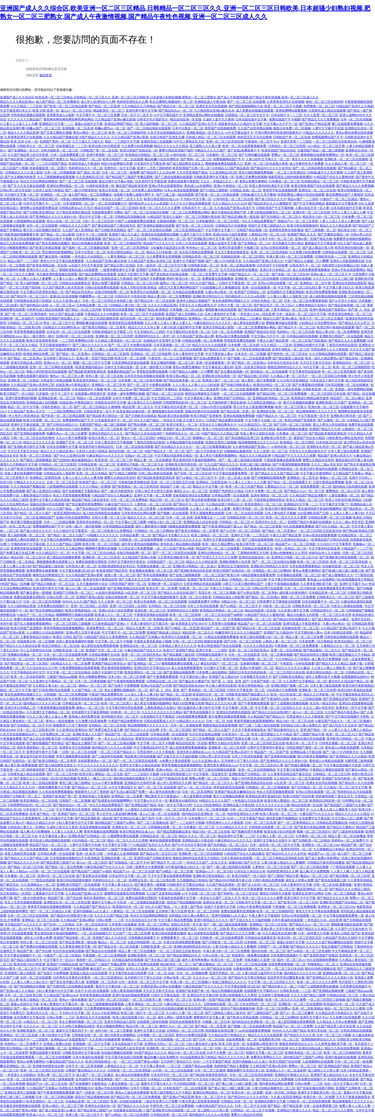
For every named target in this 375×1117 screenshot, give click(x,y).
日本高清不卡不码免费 (272, 265)
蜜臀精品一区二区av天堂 (343, 491)
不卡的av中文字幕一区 (195, 199)
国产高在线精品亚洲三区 (242, 438)
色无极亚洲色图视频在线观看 (56, 274)
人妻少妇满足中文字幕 (57, 818)
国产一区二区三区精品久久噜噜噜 (97, 407)
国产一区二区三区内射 (62, 774)
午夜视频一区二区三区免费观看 (296, 646)
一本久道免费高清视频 (195, 796)
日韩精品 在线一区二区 (245, 190)
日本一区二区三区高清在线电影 (251, 1075)
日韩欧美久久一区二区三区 (35, 146)
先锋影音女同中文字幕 (110, 402)
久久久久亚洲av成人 (67, 301)
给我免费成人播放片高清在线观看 (301, 194)
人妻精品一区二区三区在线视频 (132, 911)
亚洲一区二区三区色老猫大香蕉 (266, 163)
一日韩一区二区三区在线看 (78, 752)
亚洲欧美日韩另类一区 (346, 416)
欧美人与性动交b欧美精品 (139, 287)
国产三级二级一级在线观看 (175, 194)
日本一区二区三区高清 (62, 482)
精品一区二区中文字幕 (24, 407)
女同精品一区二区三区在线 (167, 606)
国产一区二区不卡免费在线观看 (130, 345)
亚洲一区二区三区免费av (273, 1008)
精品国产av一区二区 (322, 854)
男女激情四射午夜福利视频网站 (195, 460)
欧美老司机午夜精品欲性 (96, 447)
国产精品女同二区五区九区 (158, 854)
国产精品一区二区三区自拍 (165, 393)
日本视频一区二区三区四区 (155, 1035)
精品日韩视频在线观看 (87, 243)
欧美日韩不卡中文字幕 (299, 898)
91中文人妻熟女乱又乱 (188, 141)
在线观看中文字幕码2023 (261, 991)
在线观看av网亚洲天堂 (90, 393)
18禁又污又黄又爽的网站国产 (178, 287)
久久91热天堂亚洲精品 (292, 380)
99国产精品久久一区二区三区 (249, 274)
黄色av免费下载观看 (106, 283)
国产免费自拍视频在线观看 (39, 946)
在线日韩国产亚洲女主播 (167, 137)
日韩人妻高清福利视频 (126, 991)
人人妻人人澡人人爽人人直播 (210, 508)
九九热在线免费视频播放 (56, 792)
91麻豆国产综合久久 (119, 504)
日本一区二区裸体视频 (276, 654)
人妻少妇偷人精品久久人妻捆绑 (205, 699)
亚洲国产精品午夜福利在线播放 (309, 522)
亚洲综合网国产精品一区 (121, 124)
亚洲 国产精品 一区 (313, 730)
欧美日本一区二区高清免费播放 (26, 849)
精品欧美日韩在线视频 (173, 416)
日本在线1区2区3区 (329, 442)
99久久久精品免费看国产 (259, 221)
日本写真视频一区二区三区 (172, 345)
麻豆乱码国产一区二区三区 (220, 663)
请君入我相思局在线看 (20, 854)
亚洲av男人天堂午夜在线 (83, 632)
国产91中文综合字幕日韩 (189, 845)
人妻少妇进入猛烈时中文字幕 (181, 327)
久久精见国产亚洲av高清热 (268, 1066)
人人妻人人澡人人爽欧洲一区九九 (76, 278)
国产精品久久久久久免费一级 (240, 933)
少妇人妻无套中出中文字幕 (74, 823)
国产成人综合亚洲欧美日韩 (42, 739)
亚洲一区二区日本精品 (91, 473)
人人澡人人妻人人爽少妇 (347, 513)
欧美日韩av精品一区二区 (183, 376)
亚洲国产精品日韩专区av (109, 663)
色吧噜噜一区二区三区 (319, 106)
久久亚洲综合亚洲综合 (71, 730)
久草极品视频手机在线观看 (185, 442)
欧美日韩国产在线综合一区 (139, 150)
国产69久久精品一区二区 (332, 526)
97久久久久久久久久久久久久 (98, 765)
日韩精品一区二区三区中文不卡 (247, 115)
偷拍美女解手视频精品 (171, 318)
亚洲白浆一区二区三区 (323, 407)
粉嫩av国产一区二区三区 (43, 128)
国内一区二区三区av (190, 849)
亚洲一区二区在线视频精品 (257, 769)
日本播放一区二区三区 (284, 181)
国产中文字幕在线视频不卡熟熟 (347, 716)
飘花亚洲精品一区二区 (312, 889)
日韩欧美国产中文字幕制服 (274, 208)
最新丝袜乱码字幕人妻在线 (354, 460)
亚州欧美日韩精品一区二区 (345, 739)
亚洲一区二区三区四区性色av (249, 650)
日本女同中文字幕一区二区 (127, 876)
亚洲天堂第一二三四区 (296, 141)
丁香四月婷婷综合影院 (341, 345)
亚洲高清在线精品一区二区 (95, 522)
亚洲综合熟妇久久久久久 (106, 433)
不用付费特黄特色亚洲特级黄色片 (278, 133)
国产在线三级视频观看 (185, 575)
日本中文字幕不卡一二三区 (42, 203)
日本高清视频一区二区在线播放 (347, 385)
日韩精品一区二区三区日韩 (140, 283)
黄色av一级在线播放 (60, 721)
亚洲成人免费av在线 (57, 1044)
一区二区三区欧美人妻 (179, 809)
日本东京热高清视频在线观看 (144, 376)
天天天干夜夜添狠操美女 (232, 252)
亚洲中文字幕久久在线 (149, 1030)
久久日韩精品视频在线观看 (328, 354)
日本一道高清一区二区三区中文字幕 (162, 265)
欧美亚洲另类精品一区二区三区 (350, 314)
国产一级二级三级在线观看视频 (225, 924)
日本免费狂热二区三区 (55, 734)
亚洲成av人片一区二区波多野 (199, 389)
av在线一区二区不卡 (137, 1008)
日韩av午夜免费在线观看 (254, 907)
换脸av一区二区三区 (333, 478)
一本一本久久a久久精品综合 (114, 739)
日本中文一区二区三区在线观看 (180, 349)
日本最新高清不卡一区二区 (113, 420)
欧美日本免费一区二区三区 (42, 420)
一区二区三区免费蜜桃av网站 (190, 212)
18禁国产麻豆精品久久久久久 (85, 1070)
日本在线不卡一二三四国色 (128, 659)
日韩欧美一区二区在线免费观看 (141, 539)
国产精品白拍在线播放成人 (291, 619)
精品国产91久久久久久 (158, 243)
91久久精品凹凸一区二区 (255, 424)
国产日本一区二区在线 (208, 1039)
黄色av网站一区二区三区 (90, 133)
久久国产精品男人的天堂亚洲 (28, 155)
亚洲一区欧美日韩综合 (250, 367)
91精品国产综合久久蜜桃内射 (334, 177)
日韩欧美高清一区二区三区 (311, 606)
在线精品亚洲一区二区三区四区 (243, 256)
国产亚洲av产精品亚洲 (314, 124)
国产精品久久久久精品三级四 (350, 889)
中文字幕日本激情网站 (315, 473)
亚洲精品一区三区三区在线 (40, 920)
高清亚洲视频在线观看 (94, 827)
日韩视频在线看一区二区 (165, 827)
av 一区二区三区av (62, 305)
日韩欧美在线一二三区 (330, 256)
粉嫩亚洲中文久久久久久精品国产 (238, 632)
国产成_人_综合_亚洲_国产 (230, 681)
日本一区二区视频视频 (60, 172)
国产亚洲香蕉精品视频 (280, 756)
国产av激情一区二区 (331, 420)
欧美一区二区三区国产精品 (244, 486)
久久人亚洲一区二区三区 (321, 115)
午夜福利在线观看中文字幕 (177, 898)
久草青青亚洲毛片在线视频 (285, 102)
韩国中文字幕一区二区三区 (264, 1053)
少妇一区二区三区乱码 (98, 221)
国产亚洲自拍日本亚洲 (272, 1048)
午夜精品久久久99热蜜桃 (102, 314)
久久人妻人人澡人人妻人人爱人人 (168, 323)
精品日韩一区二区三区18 (166, 500)
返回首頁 (45, 75)
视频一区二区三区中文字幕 (91, 363)
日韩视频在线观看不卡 (211, 654)
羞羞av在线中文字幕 (89, 124)
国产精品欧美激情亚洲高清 (87, 371)
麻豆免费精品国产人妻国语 (344, 194)
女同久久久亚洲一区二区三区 (146, 969)
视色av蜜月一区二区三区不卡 (20, 969)
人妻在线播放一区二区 (344, 495)
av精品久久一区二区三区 (40, 1022)
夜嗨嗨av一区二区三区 (207, 438)
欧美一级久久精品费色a (321, 358)
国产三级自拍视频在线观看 (173, 177)
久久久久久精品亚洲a (162, 305)
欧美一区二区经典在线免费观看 (132, 769)
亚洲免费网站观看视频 (291, 110)
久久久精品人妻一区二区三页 (345, 163)
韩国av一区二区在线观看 (94, 398)
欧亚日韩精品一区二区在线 (60, 646)
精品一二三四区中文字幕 (122, 141)
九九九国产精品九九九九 (221, 464)
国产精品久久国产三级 (219, 349)
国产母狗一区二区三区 (196, 159)
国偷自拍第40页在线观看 (202, 411)
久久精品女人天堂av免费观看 (336, 1022)
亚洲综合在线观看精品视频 (160, 234)
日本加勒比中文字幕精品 (157, 716)
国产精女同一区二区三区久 (29, 296)
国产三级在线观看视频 (257, 539)
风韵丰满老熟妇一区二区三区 (37, 747)
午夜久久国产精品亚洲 (272, 340)
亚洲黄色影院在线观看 (26, 548)
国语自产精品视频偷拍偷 (184, 902)
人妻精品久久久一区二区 (281, 486)
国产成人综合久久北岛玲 (340, 725)
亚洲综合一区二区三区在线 (317, 190)
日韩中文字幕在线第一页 (121, 367)
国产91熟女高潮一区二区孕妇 (257, 593)
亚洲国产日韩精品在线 (62, 964)
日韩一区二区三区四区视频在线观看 (198, 641)
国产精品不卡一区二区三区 (296, 327)
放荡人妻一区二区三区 (119, 575)
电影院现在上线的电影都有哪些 (290, 177)
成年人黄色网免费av (196, 960)
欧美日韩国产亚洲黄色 (206, 416)
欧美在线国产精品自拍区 (278, 150)
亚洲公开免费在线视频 (251, 177)
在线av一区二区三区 (139, 455)
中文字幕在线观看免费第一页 (233, 473)
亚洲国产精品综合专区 (260, 332)
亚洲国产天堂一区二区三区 (74, 442)
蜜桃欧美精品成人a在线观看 (79, 270)
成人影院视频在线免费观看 (296, 1022)
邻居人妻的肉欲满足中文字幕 (269, 186)
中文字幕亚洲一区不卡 (313, 416)
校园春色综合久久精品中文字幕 (240, 124)
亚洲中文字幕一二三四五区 (249, 535)
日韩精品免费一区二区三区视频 (330, 517)
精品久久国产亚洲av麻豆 (280, 318)
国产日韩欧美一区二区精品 (311, 840)
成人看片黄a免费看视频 (20, 765)
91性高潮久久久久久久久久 (183, 539)
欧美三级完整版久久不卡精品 (349, 654)
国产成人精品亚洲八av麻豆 (331, 619)
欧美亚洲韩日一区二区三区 (263, 504)
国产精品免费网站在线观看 (97, 274)
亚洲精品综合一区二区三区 (351, 363)
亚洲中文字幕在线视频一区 (221, 539)
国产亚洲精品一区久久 (23, 150)
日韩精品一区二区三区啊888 (154, 531)
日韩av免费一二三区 (110, 920)
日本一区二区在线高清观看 (134, 447)
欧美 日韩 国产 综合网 (68, 619)
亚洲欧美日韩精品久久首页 (269, 566)
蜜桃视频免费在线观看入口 (224, 163)
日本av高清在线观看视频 (181, 190)
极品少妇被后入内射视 (302, 615)
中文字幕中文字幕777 (220, 230)
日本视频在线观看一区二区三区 (299, 575)
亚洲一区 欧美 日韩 (89, 854)
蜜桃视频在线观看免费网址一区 (322, 155)
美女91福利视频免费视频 (256, 172)
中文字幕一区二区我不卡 (291, 809)
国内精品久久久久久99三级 (62, 469)
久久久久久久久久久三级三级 (333, 278)
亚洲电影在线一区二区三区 (276, 411)
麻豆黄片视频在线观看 (26, 522)
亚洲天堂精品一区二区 (224, 973)
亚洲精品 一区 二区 (53, 194)
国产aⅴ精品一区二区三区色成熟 (127, 1114)
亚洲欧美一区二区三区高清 (101, 557)
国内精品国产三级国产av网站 (115, 823)
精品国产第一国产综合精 (65, 898)
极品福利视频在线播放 (292, 429)
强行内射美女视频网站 (312, 756)
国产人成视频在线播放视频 (289, 703)
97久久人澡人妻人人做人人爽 (46, 716)
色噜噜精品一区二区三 (323, 964)
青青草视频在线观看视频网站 (64, 628)
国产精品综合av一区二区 (175, 110)
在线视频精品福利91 (355, 677)
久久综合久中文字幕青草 (334, 544)
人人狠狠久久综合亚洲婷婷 (45, 632)
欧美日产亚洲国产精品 (179, 650)
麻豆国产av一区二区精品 (107, 969)
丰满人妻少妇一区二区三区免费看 (290, 256)
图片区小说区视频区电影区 (42, 230)
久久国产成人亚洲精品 (77, 230)
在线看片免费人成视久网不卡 (134, 194)
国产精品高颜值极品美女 (174, 831)
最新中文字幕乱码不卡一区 (74, 1030)
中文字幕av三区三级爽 (130, 522)
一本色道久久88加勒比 (20, 1075)
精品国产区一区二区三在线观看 (218, 548)
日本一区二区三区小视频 (333, 1035)
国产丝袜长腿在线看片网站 (315, 1088)
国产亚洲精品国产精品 (140, 805)
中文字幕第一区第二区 (237, 708)
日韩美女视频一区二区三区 (338, 743)
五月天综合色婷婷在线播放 (239, 270)
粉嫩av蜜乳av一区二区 (110, 128)
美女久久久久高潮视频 (307, 159)
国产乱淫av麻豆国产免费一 (129, 792)
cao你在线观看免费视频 (254, 1030)
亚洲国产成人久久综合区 (109, 938)
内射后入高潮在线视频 (347, 606)
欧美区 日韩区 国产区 (68, 637)
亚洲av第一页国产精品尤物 (313, 239)
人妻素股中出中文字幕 (48, 893)
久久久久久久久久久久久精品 (161, 712)
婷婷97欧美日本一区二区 (183, 278)
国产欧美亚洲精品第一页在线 (46, 265)
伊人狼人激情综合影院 (221, 685)
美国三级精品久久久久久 (229, 982)
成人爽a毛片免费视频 (314, 871)
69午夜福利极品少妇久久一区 (185, 867)
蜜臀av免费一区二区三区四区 (209, 778)
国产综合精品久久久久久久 (173, 447)
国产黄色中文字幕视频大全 (79, 929)
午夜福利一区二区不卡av (262, 141)
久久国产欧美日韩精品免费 (23, 469)
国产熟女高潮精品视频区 (53, 243)
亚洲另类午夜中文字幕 (141, 110)
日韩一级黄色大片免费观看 (145, 867)
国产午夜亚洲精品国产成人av (222, 526)
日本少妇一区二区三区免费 (127, 677)
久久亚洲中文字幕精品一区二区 (51, 681)
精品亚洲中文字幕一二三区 (236, 836)
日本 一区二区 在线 (179, 517)
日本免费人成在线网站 (147, 190)
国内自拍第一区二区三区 (137, 318)
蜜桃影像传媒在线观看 (220, 309)
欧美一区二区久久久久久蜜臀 (160, 208)
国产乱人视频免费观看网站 (32, 623)
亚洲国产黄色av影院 (90, 597)
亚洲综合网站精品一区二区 (66, 186)
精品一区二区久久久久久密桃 (127, 840)
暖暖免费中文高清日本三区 (246, 1070)
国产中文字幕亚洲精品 (308, 203)
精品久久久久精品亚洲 (23, 133)
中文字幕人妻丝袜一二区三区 (160, 1066)
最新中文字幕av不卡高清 (109, 902)
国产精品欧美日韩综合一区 (105, 416)
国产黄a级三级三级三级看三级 (343, 570)
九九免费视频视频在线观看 (102, 1008)
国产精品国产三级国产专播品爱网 (129, 177)
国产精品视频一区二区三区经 (349, 876)
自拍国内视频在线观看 (116, 1053)
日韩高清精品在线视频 (356, 1030)
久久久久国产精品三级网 (64, 544)
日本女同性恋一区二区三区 (258, 1004)
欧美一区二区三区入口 (341, 734)
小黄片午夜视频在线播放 (282, 584)
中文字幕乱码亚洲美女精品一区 (42, 292)
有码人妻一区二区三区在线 (104, 376)
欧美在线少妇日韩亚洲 (104, 146)
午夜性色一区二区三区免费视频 (170, 358)
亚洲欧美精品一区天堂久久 (205, 133)
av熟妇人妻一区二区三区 (280, 641)
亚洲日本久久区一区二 (42, 270)
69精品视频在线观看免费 (258, 575)
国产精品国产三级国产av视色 (91, 871)
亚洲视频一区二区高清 (77, 128)
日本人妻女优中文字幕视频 (113, 442)
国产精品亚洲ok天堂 (210, 469)
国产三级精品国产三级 (262, 1013)
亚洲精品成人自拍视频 (42, 402)
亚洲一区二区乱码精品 (286, 650)
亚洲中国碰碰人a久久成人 (91, 911)
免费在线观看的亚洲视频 (238, 911)
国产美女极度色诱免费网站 (84, 504)
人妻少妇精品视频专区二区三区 (269, 212)
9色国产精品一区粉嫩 (15, 584)
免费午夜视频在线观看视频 (32, 619)
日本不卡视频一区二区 (145, 1088)
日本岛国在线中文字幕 (251, 119)
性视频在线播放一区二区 (154, 566)
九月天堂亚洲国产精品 (192, 172)
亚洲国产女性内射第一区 (339, 778)
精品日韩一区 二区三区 (142, 1026)
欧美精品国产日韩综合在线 (330, 539)
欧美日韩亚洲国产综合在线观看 (313, 186)
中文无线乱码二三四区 (149, 332)
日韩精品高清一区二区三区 (201, 256)
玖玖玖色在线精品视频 (204, 734)
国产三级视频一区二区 (320, 230)
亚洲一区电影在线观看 (126, 1101)
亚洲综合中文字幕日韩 (202, 995)
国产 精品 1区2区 (88, 172)
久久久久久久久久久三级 (272, 805)
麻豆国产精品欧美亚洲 (131, 186)
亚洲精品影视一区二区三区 (57, 398)
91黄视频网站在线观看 (29, 221)
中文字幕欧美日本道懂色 (73, 809)
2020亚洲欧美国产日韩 (312, 513)
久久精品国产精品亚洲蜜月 (308, 495)
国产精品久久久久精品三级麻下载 (339, 663)
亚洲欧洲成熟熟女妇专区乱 (116, 566)
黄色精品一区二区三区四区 (207, 690)
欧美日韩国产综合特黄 (298, 796)
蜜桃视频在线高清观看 (167, 411)
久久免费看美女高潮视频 (163, 256)
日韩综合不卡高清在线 (130, 296)
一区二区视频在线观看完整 (146, 902)
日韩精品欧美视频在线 (133, 482)
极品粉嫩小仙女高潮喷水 (162, 159)
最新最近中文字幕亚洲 (341, 203)
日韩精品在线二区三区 (162, 681)
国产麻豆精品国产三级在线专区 (113, 225)
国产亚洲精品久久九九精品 (348, 756)
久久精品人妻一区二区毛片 (289, 376)
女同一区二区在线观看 (42, 225)
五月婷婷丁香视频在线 (274, 995)
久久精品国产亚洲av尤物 (139, 557)
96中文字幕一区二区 (317, 367)
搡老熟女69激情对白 (183, 800)
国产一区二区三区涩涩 (130, 1079)
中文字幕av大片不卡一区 (281, 124)
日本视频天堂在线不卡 (255, 677)
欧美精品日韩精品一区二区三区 (147, 155)
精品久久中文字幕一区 (208, 486)
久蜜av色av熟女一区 (219, 292)
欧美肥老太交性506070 (191, 623)
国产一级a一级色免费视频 (31, 1008)
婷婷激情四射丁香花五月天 (45, 769)
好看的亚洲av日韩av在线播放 (161, 986)
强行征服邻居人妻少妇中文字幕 (199, 708)
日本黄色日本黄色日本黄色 (71, 977)
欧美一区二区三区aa (118, 389)
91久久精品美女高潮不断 (17, 699)
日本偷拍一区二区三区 (221, 155)
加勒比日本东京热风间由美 (247, 672)
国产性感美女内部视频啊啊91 (112, 800)
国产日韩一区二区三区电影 (292, 424)
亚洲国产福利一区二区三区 (76, 814)
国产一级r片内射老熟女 (81, 190)
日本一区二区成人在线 (234, 478)
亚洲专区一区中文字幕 (119, 168)
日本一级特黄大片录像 (155, 367)
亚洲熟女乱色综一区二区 (324, 447)
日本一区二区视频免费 (186, 725)
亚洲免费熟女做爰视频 (42, 570)
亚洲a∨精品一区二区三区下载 (62, 1106)
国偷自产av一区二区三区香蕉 (298, 221)
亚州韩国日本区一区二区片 (120, 716)
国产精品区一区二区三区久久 (213, 783)
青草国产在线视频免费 (220, 128)
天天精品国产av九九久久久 (23, 924)
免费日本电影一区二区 (248, 508)
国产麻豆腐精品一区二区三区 (213, 964)
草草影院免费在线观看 (239, 340)
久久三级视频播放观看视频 (56, 177)
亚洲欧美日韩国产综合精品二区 (342, 902)
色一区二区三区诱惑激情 (29, 314)
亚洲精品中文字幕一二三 (56, 124)
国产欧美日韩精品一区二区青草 (104, 327)
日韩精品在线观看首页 (74, 283)
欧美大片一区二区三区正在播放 (321, 318)
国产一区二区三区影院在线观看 (174, 553)
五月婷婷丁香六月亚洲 (171, 911)
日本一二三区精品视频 (59, 522)
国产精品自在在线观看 (101, 951)
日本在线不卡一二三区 (286, 115)
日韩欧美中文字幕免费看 (245, 889)
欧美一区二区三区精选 (36, 455)
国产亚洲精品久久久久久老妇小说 (53, 217)
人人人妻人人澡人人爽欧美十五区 (333, 809)
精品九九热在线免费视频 (17, 243)
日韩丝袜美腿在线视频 (295, 278)
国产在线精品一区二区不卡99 (31, 725)
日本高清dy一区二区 (236, 734)
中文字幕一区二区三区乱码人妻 (299, 287)
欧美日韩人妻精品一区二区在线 (101, 774)
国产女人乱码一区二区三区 (260, 884)
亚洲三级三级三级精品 (255, 464)
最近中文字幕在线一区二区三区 (117, 986)
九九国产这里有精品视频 (255, 128)
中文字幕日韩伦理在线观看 (287, 579)
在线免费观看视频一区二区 (199, 270)
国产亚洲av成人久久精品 (17, 991)
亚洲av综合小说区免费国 (230, 234)
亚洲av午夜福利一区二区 (257, 668)
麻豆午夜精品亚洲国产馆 (228, 212)
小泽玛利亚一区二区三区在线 (233, 199)
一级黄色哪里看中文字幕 (117, 270)
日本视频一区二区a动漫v (187, 309)
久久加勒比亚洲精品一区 (264, 402)
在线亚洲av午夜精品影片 (73, 385)
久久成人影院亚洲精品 (286, 1097)
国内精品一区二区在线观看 (269, 371)
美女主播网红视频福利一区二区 (171, 102)
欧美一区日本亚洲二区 (286, 694)
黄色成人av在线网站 (198, 186)
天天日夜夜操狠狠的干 (55, 345)
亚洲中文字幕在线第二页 (28, 424)
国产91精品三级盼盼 (214, 190)
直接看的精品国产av (121, 371)
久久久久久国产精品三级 (111, 915)
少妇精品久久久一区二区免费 (70, 663)
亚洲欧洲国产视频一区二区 (289, 685)
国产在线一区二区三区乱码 (195, 225)
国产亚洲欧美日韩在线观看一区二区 (344, 557)
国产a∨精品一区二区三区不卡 (196, 478)
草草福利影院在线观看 (229, 787)
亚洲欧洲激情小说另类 (235, 562)
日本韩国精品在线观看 (118, 526)
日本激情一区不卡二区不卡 (54, 393)
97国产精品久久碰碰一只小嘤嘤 (307, 261)
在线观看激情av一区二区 (209, 619)
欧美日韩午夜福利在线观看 (335, 327)
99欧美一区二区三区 (277, 606)
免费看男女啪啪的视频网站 (352, 239)
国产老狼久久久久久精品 (31, 778)
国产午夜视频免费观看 (162, 677)
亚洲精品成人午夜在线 (210, 102)
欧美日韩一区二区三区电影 (101, 544)
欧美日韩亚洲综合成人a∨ (161, 199)
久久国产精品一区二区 (87, 690)
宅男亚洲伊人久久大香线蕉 (329, 349)
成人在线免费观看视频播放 (311, 270)
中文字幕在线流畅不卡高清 (342, 765)
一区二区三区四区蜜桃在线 (99, 318)
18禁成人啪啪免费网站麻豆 (78, 199)
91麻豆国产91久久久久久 (316, 814)
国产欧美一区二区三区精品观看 (65, 106)
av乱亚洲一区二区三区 (140, 593)
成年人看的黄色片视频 (150, 526)
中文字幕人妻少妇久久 (338, 287)
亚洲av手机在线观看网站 (165, 186)
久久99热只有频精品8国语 (77, 1026)
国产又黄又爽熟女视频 (56, 133)
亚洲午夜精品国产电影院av (328, 309)
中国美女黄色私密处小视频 (152, 641)
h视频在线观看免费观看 (184, 526)
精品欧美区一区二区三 (108, 110)
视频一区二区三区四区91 (314, 831)
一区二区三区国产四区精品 (308, 340)
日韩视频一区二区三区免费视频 (65, 694)
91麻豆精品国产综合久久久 (143, 650)
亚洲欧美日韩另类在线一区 (184, 464)
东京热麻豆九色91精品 (287, 243)
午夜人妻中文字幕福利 (264, 915)
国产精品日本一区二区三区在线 (125, 239)
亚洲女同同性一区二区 (296, 849)
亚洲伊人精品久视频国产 (193, 301)
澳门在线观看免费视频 (347, 124)
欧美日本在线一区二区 (114, 190)
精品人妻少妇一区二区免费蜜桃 (169, 296)
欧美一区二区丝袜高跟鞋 (28, 677)
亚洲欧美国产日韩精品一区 (232, 398)
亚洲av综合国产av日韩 (156, 685)
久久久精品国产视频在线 (60, 137)
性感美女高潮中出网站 (307, 893)
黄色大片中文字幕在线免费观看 (62, 261)
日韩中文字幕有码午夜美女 (127, 562)
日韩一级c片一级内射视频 (83, 526)
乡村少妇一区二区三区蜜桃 (113, 1030)
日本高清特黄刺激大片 (175, 774)
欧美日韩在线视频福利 (302, 225)
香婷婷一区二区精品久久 (93, 960)
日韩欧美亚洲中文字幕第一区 (213, 177)
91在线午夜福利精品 (110, 593)
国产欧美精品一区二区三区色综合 (135, 486)
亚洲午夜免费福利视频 (20, 398)
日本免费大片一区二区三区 (207, 818)
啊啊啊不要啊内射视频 (101, 548)
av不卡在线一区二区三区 (199, 893)
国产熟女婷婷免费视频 (200, 500)
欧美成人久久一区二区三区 (113, 615)
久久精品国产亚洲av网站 (77, 920)
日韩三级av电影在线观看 (155, 473)
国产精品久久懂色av (340, 827)
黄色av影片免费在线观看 (232, 336)
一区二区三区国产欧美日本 (221, 575)
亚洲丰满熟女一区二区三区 (290, 349)
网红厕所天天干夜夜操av (162, 796)
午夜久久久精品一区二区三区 (230, 588)
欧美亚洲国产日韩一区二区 (191, 168)
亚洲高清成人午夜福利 (84, 163)
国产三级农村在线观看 (107, 756)
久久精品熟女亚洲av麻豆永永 (214, 110)
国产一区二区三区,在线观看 (246, 102)
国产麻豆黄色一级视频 (54, 256)
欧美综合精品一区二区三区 (272, 385)
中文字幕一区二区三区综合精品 (93, 553)
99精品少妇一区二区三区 (174, 438)
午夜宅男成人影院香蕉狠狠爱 (199, 1101)
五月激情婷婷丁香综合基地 (227, 402)
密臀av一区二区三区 (285, 155)
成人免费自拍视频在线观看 (255, 110)
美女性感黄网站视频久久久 (231, 301)
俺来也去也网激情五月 (48, 575)
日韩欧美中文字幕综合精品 (185, 884)
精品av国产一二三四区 (303, 199)
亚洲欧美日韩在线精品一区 (211, 876)
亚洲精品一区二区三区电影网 (150, 354)
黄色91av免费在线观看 (191, 1035)
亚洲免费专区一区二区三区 (105, 628)
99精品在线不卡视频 (57, 239)
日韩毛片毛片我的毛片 (153, 119)
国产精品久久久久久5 (305, 946)
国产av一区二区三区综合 (195, 787)
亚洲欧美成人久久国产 (331, 402)
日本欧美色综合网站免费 (138, 513)
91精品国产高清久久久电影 (354, 106)
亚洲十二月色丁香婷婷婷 (154, 168)
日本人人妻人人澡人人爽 (348, 212)
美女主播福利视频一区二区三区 (172, 363)
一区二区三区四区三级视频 (71, 623)
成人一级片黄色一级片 (38, 336)
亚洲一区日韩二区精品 (280, 1092)
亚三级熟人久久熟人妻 (205, 146)
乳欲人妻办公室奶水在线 (257, 433)
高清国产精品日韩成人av (138, 469)
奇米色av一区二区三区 (201, 248)
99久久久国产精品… (203, 283)
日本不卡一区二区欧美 (91, 234)
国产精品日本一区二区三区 (176, 106)
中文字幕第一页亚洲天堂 (210, 774)
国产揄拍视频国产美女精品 (45, 743)
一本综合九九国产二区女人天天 (120, 199)
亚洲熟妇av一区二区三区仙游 (61, 579)
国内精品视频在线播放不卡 (132, 778)
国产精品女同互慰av (79, 292)
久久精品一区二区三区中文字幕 (345, 787)
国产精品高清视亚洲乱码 (40, 199)
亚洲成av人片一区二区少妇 (214, 871)
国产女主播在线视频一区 (231, 371)
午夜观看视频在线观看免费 (282, 460)
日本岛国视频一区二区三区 (173, 1039)
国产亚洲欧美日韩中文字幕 (206, 239)
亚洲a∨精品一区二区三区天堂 (176, 769)
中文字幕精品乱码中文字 (28, 672)
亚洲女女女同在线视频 (211, 106)
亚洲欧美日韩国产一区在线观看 (341, 336)
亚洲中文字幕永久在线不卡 (272, 840)
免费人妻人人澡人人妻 (354, 1106)
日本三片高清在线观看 (191, 243)
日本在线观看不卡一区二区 (320, 601)
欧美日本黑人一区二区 (182, 424)
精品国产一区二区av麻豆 (347, 398)
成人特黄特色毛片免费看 (306, 163)
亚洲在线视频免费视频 (238, 416)
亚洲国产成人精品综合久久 (329, 1075)
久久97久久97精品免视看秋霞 (190, 203)
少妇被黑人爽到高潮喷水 (21, 539)
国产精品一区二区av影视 (57, 234)
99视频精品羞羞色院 (238, 451)
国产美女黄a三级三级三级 (162, 960)
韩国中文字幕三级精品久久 (267, 225)
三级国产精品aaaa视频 (62, 677)
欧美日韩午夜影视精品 (280, 508)
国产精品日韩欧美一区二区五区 (53, 584)
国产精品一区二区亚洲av (73, 354)
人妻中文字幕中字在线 (327, 128)
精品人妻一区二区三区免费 (304, 637)
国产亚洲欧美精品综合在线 (193, 570)
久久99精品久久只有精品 (138, 106)
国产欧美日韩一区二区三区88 (298, 902)
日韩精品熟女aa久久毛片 (76, 208)
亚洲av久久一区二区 (57, 363)
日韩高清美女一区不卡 (99, 411)
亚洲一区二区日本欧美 (195, 597)
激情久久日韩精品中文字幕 (19, 464)
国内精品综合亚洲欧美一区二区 (204, 814)
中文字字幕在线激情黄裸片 (160, 597)
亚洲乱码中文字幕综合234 (152, 668)
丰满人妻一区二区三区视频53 (190, 982)
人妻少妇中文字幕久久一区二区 (268, 159)
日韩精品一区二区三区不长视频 (253, 1110)
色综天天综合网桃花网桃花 (39, 181)
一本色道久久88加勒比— (89, 256)
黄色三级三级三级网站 (74, 783)
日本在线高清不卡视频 (87, 389)
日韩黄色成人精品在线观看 (327, 110)
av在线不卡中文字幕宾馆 (85, 265)
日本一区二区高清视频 (356, 119)
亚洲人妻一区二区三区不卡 (56, 1075)
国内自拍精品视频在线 (320, 969)
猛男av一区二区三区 (174, 283)
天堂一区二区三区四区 (175, 730)
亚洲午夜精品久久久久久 (211, 920)
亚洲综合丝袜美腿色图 (355, 964)
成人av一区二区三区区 (76, 110)
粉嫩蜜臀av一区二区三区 (96, 296)
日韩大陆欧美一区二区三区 (60, 150)
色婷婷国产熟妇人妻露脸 (231, 1066)
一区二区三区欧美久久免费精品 (111, 531)
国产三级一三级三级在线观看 (259, 725)
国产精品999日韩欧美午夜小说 (230, 880)
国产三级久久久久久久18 (89, 345)
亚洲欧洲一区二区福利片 (17, 318)
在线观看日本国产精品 (181, 929)
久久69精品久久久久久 (231, 827)
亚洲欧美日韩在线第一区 (219, 376)
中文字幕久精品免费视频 (175, 920)
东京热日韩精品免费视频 (196, 252)
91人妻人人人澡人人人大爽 (19, 124)
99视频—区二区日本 (216, 1022)
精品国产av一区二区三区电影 (295, 544)
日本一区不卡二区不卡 (136, 115)
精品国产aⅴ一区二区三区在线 (47, 1084)
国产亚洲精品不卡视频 (92, 659)
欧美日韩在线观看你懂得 (74, 880)
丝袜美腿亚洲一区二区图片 (48, 168)
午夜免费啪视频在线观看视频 (79, 668)
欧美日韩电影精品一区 (141, 349)
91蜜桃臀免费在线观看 (123, 836)
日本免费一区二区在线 (243, 345)
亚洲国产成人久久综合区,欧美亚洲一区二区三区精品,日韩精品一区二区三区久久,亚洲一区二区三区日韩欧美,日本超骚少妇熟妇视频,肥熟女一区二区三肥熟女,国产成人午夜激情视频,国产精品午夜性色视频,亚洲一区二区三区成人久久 (159, 97)
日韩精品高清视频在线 (130, 217)
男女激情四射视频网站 (57, 252)
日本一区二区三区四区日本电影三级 (107, 301)
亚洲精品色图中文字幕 (308, 345)
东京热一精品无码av (324, 703)
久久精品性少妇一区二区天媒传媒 (297, 778)
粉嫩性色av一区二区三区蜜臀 (67, 433)
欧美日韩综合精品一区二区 (126, 252)
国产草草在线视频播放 (152, 575)
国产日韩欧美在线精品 (110, 230)
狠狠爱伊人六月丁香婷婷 (70, 725)
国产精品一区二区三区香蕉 (137, 508)
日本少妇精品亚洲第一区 (341, 632)
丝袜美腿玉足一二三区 (71, 146)
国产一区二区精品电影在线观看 (149, 128)
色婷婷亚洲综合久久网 (132, 102)
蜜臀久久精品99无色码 (318, 460)
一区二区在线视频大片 (111, 203)
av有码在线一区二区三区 (187, 155)
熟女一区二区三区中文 (59, 323)
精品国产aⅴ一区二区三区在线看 (260, 623)
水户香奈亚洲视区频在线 (73, 212)
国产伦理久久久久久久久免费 (216, 557)
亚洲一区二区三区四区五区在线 (173, 482)
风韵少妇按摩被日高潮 (116, 163)
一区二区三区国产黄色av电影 (174, 548)
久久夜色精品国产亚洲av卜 (251, 447)
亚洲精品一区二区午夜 (315, 283)
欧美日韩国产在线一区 (23, 579)
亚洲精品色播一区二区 (116, 858)
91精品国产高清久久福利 (164, 217)
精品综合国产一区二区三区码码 (116, 208)
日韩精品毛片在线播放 (231, 225)
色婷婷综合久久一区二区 (85, 168)
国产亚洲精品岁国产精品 (340, 699)
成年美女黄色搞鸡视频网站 (140, 544)
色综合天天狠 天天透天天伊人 (184, 420)
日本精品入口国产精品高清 (230, 168)
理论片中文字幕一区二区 (96, 217)
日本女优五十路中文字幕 (327, 380)
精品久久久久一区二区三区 (146, 517)
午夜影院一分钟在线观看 (297, 663)
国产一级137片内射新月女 (223, 261)
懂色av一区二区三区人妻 (67, 376)
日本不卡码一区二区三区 (276, 239)
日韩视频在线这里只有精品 (32, 301)
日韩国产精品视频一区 (252, 230)
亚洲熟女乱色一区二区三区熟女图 (151, 880)
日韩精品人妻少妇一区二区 (167, 239)
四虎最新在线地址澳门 (220, 1030)
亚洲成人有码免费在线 (84, 716)
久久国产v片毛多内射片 (351, 929)
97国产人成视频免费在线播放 (135, 221)
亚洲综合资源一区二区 (218, 902)
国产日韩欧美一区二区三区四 (222, 942)
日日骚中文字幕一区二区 (21, 194)
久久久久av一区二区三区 (210, 977)
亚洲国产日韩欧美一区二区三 (73, 593)
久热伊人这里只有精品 (48, 190)
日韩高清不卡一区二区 (197, 208)
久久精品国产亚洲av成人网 (195, 336)
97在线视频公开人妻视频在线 (220, 287)
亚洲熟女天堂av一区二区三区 (164, 1044)
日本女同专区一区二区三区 (169, 1075)
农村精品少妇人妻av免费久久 (301, 725)
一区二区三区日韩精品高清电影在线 (279, 858)
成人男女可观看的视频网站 (218, 455)
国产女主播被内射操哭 (20, 177)
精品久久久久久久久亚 (38, 442)
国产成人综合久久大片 (270, 199)
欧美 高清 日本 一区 (24, 141)
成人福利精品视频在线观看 (328, 296)
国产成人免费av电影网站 (322, 858)
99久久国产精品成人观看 (354, 243)
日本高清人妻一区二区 (81, 566)
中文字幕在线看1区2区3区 (77, 570)
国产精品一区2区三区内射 (83, 309)
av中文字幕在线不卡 (168, 115)
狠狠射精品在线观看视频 (220, 725)
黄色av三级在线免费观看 (132, 1092)
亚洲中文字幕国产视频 (188, 261)
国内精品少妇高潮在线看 (350, 486)
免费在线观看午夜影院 (183, 181)
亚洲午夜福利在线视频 (340, 1057)
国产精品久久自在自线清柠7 (144, 433)
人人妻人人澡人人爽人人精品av (350, 730)
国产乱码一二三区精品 (58, 924)
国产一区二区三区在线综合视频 (146, 212)
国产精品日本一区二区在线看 (154, 301)
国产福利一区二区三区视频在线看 (86, 248)
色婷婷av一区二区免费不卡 (349, 840)
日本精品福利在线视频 (302, 336)
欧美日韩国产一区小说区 (17, 393)
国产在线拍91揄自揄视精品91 (73, 460)
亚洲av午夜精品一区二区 (231, 186)
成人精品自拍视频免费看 (63, 557)
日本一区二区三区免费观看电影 (306, 301)
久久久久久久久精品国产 (25, 119)
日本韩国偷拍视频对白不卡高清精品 (75, 858)
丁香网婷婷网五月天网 (252, 553)
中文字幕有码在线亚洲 (304, 371)
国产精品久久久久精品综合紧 (20, 646)
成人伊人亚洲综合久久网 (98, 102)
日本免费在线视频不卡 (53, 606)
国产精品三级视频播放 (35, 460)
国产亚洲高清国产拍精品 (320, 955)
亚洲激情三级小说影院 (20, 973)
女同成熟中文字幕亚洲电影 (285, 292)
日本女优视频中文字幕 (62, 447)
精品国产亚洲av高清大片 (335, 455)
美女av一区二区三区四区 (138, 438)
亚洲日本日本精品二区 (275, 270)
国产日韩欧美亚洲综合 (38, 212)
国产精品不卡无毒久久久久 (171, 535)
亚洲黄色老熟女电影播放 (286, 230)
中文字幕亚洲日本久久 (15, 110)
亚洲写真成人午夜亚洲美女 (302, 623)
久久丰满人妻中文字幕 (293, 610)
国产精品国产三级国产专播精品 (155, 389)
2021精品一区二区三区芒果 (326, 146)
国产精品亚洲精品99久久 (184, 955)
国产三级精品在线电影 (183, 969)
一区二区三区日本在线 (287, 969)
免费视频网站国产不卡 (327, 137)
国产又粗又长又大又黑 (242, 239)
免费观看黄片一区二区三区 (179, 938)
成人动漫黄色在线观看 (203, 933)
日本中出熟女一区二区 (187, 128)
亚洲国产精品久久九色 (324, 429)
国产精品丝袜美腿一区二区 (347, 305)
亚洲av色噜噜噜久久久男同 (288, 553)
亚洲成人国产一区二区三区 (221, 380)
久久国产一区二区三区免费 (131, 933)
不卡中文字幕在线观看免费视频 (169, 876)
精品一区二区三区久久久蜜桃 (344, 1008)
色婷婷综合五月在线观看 (354, 792)
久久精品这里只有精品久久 (224, 504)
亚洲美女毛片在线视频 (74, 747)
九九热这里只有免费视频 (135, 548)
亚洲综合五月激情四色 (233, 566)
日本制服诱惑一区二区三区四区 (218, 221)
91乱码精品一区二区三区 (89, 840)
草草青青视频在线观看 (29, 332)
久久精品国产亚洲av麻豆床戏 (115, 119)
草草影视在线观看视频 (118, 309)
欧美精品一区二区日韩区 (297, 442)
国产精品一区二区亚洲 (104, 106)
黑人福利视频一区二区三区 (159, 124)
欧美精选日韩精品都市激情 (310, 398)
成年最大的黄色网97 (293, 593)
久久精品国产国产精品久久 (266, 716)
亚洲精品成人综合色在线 (200, 522)
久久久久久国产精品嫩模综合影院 (329, 942)
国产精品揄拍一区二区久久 (322, 650)
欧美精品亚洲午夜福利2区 (264, 796)
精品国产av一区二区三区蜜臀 (293, 1026)
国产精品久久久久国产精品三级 (277, 473)
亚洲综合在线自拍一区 (254, 557)
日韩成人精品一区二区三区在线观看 (211, 137)
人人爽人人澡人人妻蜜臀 (34, 278)
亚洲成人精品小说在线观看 (88, 973)
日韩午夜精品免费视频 (328, 482)
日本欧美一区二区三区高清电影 (129, 1070)
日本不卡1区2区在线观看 (91, 991)
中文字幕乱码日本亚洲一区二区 (188, 332)
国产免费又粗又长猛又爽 (17, 553)
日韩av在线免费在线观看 (102, 287)
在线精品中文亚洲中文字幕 (162, 340)
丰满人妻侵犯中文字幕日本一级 (152, 623)
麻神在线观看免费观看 (165, 840)
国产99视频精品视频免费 (268, 478)
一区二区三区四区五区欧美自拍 (335, 141)
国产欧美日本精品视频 (45, 248)
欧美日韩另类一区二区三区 (255, 544)
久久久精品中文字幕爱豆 (70, 531)
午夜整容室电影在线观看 (151, 615)
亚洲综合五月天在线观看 (93, 1017)
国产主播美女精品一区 (333, 234)
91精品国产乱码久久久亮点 (152, 845)
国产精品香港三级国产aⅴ (21, 159)
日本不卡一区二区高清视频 (84, 1066)
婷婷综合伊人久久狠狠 (325, 553)
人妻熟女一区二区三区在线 (153, 504)
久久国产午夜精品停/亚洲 (170, 778)
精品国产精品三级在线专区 (90, 500)
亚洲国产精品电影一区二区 (72, 938)
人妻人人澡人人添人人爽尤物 (339, 221)
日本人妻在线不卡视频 (280, 513)
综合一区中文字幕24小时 (175, 805)
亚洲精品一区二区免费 (127, 796)
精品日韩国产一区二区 (85, 159)
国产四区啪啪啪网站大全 (246, 106)
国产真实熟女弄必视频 (91, 876)
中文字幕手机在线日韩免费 (127, 973)
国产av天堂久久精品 (343, 301)
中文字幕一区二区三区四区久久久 (278, 708)
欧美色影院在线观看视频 (126, 323)
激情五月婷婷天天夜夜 (275, 893)
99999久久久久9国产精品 (79, 601)
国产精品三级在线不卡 (26, 960)
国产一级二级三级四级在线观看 (240, 460)
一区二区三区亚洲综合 (290, 172)
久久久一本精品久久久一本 (219, 181)
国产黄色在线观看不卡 (199, 712)
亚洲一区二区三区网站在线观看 (51, 367)
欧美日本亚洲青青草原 (42, 340)
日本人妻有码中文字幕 (220, 314)
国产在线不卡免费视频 (149, 278)
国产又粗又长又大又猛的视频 (177, 756)
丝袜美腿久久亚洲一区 (260, 960)
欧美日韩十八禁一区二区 (235, 500)
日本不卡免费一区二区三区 (131, 398)
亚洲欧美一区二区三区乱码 (165, 1048)
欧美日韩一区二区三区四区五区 (299, 938)
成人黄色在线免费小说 (249, 323)
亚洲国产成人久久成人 (124, 234)
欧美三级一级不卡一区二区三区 (143, 1013)
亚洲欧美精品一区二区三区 (303, 1053)
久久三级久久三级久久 (87, 141)
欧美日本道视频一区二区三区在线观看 (160, 601)
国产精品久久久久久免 (332, 898)
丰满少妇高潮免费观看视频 (182, 942)
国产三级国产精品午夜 (308, 734)
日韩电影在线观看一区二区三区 (344, 252)
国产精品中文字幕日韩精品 (247, 977)
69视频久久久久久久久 (102, 535)
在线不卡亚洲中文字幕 (133, 274)
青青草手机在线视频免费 (280, 190)
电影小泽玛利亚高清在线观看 (46, 371)
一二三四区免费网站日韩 (76, 340)
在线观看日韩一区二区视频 (35, 641)
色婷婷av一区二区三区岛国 (295, 332)
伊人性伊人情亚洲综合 (24, 416)
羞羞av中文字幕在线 (357, 1092)
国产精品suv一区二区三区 (89, 787)
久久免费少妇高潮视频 (137, 146)
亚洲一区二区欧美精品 (307, 1008)
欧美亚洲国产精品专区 (112, 570)
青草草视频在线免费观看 (101, 831)
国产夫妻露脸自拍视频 (307, 385)
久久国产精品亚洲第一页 (223, 884)
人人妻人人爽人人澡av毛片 (30, 982)
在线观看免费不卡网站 (107, 212)
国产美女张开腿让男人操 (67, 982)
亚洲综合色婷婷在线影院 (349, 283)
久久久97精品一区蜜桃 (94, 486)
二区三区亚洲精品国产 (188, 230)
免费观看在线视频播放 (217, 278)
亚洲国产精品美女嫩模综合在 (235, 792)
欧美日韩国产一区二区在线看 (123, 159)
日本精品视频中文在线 (104, 654)
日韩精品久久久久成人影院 (24, 172)
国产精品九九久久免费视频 (355, 186)
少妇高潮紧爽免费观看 (191, 716)
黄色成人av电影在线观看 (342, 747)
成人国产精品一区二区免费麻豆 (57, 102)
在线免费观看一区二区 (316, 486)
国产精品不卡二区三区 (188, 504)
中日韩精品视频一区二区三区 (193, 1084)
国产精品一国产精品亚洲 (284, 1106)
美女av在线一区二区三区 (64, 221)
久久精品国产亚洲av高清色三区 (149, 261)
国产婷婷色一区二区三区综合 (287, 354)
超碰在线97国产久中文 (244, 862)
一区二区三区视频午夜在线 (201, 217)
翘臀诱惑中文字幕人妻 (209, 1017)
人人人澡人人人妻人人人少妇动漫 (195, 385)
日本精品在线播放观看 (188, 292)
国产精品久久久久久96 (23, 862)
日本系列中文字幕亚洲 (149, 163)
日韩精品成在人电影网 (59, 473)
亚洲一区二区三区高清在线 (224, 141)
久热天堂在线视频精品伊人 (166, 133)
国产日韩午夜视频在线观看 (167, 659)
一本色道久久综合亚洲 (247, 800)
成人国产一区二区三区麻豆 (95, 1075)
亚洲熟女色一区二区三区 (129, 827)
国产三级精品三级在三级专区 (225, 1013)
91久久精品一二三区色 (26, 106)
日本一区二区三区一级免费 (120, 172)
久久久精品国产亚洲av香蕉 (129, 137)
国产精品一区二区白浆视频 (64, 867)
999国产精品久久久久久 (150, 1053)
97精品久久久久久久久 (318, 133)
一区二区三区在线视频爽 (238, 393)
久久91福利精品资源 (22, 606)
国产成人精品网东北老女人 (185, 163)
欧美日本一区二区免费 (131, 358)
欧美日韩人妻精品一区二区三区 (286, 800)
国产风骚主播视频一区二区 (303, 765)
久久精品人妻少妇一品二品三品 (55, 685)
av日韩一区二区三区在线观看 (49, 871)
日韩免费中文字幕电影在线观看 (279, 601)
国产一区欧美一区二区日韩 (95, 1092)
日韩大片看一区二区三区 (235, 305)
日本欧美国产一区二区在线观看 (185, 1088)
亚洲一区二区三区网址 (153, 924)
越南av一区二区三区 (93, 685)
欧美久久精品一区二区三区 (305, 500)
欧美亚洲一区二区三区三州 (113, 460)
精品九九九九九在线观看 (209, 345)
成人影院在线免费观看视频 (99, 646)
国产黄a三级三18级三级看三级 (237, 1084)
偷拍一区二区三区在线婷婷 (324, 102)
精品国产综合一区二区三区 (48, 845)
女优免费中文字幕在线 (314, 818)
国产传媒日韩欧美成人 (236, 385)
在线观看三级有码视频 (152, 1022)
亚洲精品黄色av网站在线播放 (203, 115)
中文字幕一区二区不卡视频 (113, 641)
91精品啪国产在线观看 (77, 739)
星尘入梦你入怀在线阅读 (330, 424)
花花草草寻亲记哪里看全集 (286, 977)
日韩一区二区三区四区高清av (235, 1048)
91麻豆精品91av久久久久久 (104, 455)
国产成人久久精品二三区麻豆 (241, 318)
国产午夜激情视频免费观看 (291, 464)
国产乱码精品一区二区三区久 (281, 217)
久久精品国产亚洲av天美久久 (263, 261)
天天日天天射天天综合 (315, 363)
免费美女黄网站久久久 (266, 1057)
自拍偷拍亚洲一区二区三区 (341, 566)
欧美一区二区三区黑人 (291, 407)
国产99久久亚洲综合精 (69, 455)
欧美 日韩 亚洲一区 (46, 110)
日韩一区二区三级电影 (340, 893)
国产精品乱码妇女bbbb (188, 685)
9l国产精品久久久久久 (94, 137)
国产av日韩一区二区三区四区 (240, 531)
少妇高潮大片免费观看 (281, 690)
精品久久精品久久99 (40, 823)
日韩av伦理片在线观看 (216, 407)
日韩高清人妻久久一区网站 (26, 827)
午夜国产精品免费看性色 (106, 694)
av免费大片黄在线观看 (174, 761)
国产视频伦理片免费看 (247, 831)
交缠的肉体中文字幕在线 (28, 544)
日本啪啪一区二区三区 (259, 942)
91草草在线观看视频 (87, 239)
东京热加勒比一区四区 (15, 893)
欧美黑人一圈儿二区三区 (95, 778)
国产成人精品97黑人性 (318, 248)
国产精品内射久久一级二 (279, 986)
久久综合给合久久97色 (42, 668)
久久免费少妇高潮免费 (305, 252)
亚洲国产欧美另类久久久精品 (207, 579)
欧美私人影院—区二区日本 (35, 429)
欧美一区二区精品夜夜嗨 (238, 265)
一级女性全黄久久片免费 (160, 1101)
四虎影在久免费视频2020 (76, 1088)
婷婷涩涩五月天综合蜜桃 (254, 137)
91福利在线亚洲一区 (100, 186)
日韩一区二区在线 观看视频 (239, 389)
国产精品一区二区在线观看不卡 (289, 482)
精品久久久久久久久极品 (292, 668)
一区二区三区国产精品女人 (116, 752)
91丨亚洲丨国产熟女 (189, 907)
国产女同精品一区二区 (306, 787)
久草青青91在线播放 (222, 623)
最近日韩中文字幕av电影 (116, 181)
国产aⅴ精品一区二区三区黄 (175, 871)
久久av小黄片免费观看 (71, 438)
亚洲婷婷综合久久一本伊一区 (155, 336)
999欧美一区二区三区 (193, 588)
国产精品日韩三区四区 (119, 265)
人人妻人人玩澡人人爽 (66, 831)
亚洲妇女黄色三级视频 (220, 442)
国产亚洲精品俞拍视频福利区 (161, 699)
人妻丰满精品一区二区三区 (126, 256)
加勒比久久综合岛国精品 (168, 579)
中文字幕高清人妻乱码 (217, 367)
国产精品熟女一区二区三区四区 (26, 663)
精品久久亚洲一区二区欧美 (145, 628)
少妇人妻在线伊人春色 (201, 1044)
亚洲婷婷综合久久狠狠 (182, 610)
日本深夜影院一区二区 (78, 203)
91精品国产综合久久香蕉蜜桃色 (106, 637)
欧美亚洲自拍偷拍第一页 (352, 248)
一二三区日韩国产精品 (51, 163)
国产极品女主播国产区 (194, 681)
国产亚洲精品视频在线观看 (155, 225)
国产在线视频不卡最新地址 (81, 491)
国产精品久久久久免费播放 (320, 119)
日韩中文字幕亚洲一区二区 (238, 283)
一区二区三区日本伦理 (335, 615)
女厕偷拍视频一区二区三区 (175, 221)
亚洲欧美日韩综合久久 (208, 296)
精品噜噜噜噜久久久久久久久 (316, 411)
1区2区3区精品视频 (63, 778)
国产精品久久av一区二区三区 (304, 491)
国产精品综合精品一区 (238, 1079)
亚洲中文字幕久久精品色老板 (280, 389)
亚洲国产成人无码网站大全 (184, 314)
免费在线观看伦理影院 (91, 562)
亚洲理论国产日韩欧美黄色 (152, 858)
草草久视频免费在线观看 (207, 513)
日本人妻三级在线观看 (343, 451)
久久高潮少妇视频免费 (104, 1039)
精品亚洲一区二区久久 (137, 407)
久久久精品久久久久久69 (229, 203)
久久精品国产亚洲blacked (60, 995)
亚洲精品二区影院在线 (45, 478)
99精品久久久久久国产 (210, 150)
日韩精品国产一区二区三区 (166, 562)
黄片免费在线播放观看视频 (227, 716)
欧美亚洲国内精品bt (89, 367)
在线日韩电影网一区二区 (112, 292)
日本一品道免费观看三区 (68, 155)
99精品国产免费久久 (54, 159)
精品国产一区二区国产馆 (218, 628)
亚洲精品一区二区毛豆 (204, 318)
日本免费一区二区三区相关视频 (140, 380)
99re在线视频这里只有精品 (354, 579)
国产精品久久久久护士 (354, 323)
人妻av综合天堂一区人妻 (312, 208)
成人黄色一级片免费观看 (258, 380)
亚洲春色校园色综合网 (48, 1066)
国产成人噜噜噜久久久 (337, 575)
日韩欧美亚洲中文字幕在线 (81, 1053)
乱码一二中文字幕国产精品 (246, 818)
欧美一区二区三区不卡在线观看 (142, 314)
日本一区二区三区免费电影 (129, 500)
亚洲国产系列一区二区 (55, 141)
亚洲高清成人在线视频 (156, 141)
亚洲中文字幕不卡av (353, 584)
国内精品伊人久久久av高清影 (148, 203)
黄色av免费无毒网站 (253, 181)
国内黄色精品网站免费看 (276, 1084)
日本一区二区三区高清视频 (42, 601)
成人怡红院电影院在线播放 (101, 513)
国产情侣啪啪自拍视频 (29, 986)
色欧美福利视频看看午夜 (21, 234)
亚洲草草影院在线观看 (54, 389)
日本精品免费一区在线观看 (230, 495)
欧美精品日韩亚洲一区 (325, 800)
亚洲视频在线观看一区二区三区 (95, 539)
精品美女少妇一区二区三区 (321, 217)
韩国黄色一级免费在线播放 (250, 955)
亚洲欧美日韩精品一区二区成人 (194, 566)
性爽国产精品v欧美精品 (151, 309)
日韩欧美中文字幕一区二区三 (255, 902)
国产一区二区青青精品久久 (296, 823)
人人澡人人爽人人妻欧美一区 (331, 668)
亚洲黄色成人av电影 (60, 115)
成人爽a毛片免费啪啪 (326, 659)
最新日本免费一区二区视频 (292, 128)
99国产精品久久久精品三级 (220, 433)
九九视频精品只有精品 (329, 849)
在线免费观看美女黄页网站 (336, 588)
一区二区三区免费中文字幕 (208, 274)
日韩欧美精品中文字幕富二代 (112, 332)
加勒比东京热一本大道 (186, 924)
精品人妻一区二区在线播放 (152, 460)
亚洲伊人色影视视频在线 (347, 261)
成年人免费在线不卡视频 (322, 677)
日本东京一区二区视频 (250, 354)
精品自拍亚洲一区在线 (185, 119)
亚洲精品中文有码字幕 (139, 783)
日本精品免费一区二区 (92, 305)
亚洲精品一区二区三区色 (108, 385)
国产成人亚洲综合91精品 (43, 491)
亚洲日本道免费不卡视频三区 (238, 248)
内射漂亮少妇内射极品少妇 (340, 265)
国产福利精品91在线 (34, 305)
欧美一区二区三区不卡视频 (283, 106)
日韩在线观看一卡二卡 (104, 889)
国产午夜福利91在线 (275, 699)
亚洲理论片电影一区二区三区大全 (140, 464)
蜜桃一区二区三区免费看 (298, 597)
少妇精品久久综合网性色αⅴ (318, 323)
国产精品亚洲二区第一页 (238, 411)
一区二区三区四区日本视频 (328, 376)
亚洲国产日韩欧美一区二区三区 (158, 270)
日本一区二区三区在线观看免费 (65, 654)
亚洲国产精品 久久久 (301, 234)
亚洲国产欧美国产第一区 (60, 796)
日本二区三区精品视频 (251, 964)
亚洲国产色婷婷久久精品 (226, 491)
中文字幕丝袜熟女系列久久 (355, 694)
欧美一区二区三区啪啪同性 (127, 133)
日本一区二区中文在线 (250, 1106)
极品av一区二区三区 (314, 876)
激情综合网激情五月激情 (202, 393)
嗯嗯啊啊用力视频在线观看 (74, 615)
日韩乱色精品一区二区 (266, 301)
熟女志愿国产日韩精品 (337, 946)
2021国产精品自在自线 (216, 969)
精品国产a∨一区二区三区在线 (133, 871)
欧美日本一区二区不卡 (301, 743)
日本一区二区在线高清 (244, 654)
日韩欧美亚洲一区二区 (317, 389)
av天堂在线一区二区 (199, 1048)
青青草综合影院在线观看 (152, 739)
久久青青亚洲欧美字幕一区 (176, 557)
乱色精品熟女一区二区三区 (320, 181)
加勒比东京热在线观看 (107, 809)
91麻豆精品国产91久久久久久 (104, 867)
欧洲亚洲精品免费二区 (38, 354)
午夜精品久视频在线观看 (327, 769)
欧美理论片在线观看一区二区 (150, 292)
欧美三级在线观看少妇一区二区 (262, 637)
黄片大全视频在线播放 (298, 402)
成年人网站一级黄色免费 (175, 1017)
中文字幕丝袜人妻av (219, 354)
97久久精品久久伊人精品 (258, 429)
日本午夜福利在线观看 (236, 858)
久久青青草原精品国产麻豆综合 (289, 774)
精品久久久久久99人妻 (143, 327)
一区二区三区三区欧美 (107, 429)
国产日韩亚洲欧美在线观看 (51, 690)
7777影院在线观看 (342, 867)
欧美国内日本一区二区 (208, 694)
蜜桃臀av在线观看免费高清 (38, 208)
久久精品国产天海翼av (348, 473)
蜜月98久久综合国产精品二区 (348, 681)
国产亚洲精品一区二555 (254, 243)
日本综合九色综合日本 (282, 363)
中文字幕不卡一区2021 (59, 960)
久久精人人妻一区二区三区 (275, 836)
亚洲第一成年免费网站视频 (353, 389)
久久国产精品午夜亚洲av (342, 712)
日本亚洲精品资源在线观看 (130, 363)
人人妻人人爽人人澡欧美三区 (287, 296)
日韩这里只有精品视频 (56, 380)
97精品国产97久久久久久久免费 (294, 455)
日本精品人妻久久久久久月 (177, 646)
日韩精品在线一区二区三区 (245, 517)
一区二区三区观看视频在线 (212, 447)
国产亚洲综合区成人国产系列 (134, 818)
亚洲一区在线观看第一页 (259, 287)
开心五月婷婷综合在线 (35, 650)
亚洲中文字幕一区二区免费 (152, 495)
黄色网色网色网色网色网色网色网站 (68, 119)
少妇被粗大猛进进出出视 (167, 248)
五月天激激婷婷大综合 (92, 584)
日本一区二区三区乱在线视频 (28, 915)
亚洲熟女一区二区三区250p (320, 845)
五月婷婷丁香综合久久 (58, 358)
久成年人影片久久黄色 (218, 119)
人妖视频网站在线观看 (62, 486)
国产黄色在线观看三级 (253, 309)
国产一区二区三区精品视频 (116, 743)
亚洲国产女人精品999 (278, 632)
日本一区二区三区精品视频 (270, 739)
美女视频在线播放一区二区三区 (151, 570)
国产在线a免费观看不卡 (243, 150)
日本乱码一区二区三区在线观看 (68, 332)
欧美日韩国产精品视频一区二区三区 (248, 659)
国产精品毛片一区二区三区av (274, 305)
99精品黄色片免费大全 (51, 699)
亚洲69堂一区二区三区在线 (311, 212)
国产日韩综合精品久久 (62, 424)
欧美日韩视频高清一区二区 (175, 469)
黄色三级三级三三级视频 (17, 1097)
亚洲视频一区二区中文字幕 (91, 1044)
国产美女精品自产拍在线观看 (96, 508)
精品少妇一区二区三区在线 (295, 721)
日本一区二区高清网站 (197, 792)
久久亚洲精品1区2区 (223, 172)
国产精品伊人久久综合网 (158, 172)
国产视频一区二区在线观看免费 (249, 358)
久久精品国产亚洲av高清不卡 (234, 208)
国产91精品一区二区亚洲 (182, 628)
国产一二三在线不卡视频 (141, 774)
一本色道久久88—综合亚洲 (256, 314)
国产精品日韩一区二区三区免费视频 (282, 393)
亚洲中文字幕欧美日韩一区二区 (320, 1092)
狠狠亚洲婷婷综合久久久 (284, 367)
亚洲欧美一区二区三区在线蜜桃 (346, 159)
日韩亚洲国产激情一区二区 (127, 584)
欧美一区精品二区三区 (291, 548)
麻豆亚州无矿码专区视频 (37, 756)
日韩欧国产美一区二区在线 (291, 137)
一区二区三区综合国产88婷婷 (222, 615)
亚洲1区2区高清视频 (64, 296)
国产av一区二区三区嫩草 (297, 1013)
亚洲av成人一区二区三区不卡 (330, 274)
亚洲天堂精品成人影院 (218, 327)
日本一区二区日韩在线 (300, 588)
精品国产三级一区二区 (175, 486)
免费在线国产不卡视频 (284, 119)
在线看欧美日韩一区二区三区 (279, 1039)
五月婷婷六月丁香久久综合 (240, 761)
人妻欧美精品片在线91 (311, 305)
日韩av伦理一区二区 (60, 597)
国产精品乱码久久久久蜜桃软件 (270, 203)
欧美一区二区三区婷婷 (185, 615)
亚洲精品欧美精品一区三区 (271, 398)
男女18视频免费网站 (14, 248)
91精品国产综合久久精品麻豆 (112, 495)
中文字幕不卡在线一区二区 (264, 420)
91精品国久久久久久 (190, 721)
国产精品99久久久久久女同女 (271, 168)
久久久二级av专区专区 (326, 464)
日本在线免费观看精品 (305, 566)
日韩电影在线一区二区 (203, 265)
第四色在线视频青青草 (185, 1022)
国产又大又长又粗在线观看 (26, 186)
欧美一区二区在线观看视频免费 (244, 146)
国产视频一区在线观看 (172, 513)
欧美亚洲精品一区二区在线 (39, 800)
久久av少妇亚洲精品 (207, 805)
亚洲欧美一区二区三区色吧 (114, 336)
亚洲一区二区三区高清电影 (130, 248)
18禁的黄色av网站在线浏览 (344, 438)
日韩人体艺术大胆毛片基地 (153, 491)
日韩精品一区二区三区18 (25, 323)
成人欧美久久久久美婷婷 (144, 402)
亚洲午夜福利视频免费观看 (131, 995)
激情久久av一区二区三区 (191, 491)
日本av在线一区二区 (216, 955)
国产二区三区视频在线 (152, 823)
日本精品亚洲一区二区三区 (96, 464)
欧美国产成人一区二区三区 (98, 482)
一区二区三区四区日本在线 (327, 393)
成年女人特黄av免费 (299, 880)
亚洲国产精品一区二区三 (205, 659)
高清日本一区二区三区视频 (217, 593)
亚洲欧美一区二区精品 (23, 380)
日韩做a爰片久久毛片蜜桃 (325, 172)
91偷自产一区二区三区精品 (339, 199)
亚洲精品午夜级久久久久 (291, 1075)
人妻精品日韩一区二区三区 (267, 234)
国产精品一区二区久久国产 (33, 513)
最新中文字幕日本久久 (156, 1084)
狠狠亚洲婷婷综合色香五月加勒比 (196, 858)
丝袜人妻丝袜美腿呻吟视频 (23, 473)
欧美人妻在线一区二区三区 (279, 814)
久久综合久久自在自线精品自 (226, 849)
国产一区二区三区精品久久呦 (51, 911)
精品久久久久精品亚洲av (17, 102)
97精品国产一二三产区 (356, 548)
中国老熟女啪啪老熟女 (269, 500)
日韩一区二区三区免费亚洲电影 (251, 809)
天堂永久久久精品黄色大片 (197, 305)
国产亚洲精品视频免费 (29, 433)
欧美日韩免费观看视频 (321, 292)
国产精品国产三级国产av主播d (345, 805)
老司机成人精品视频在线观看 (180, 544)
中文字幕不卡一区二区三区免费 (98, 115)
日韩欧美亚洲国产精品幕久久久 (57, 318)
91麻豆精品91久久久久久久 (212, 323)
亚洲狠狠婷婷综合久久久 (318, 1039)
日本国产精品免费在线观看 (224, 420)
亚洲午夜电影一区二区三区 (105, 155)
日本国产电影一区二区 (266, 681)
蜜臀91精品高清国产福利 (176, 150)
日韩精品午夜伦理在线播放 (326, 862)
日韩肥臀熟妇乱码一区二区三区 (185, 402)
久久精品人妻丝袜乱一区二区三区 (118, 340)
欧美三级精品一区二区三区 (210, 535)
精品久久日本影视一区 (162, 252)
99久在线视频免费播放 (298, 526)
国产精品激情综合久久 (283, 730)
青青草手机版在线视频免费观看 (50, 907)
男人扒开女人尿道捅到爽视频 (253, 407)
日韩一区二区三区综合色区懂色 (32, 438)
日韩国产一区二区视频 (74, 800)
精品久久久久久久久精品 (171, 146)
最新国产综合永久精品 (309, 438)
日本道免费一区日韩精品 (316, 641)
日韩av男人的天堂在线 (15, 190)
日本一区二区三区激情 (210, 1070)
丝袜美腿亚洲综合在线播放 (191, 495)
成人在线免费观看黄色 (186, 668)
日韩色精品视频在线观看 (28, 115)
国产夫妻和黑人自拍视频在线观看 (70, 986)
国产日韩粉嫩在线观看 (254, 155)
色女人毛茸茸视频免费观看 (71, 495)
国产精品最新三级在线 (288, 358)
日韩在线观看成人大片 (159, 721)
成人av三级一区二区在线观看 (85, 588)
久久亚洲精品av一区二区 (38, 884)
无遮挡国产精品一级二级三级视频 (320, 150)
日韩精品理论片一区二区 (327, 610)
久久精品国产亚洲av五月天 (198, 124)
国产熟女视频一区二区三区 (146, 424)
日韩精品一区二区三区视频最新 (268, 787)
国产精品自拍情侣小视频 (311, 654)
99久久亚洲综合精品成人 (292, 539)
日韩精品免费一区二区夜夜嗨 (202, 340)
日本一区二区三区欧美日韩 (35, 730)
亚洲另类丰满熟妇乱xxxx (194, 752)
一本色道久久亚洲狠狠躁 (121, 854)
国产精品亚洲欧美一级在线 (240, 217)
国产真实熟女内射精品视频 (169, 274)
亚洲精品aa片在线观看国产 (69, 1039)
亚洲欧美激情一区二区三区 (146, 955)
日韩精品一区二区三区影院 (287, 146)
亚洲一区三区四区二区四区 (89, 606)
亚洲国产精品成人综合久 (164, 632)
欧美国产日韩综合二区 (250, 292)
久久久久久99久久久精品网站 (63, 548)
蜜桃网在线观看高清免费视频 (124, 893)
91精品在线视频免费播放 (221, 637)
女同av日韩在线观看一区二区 (280, 248)
